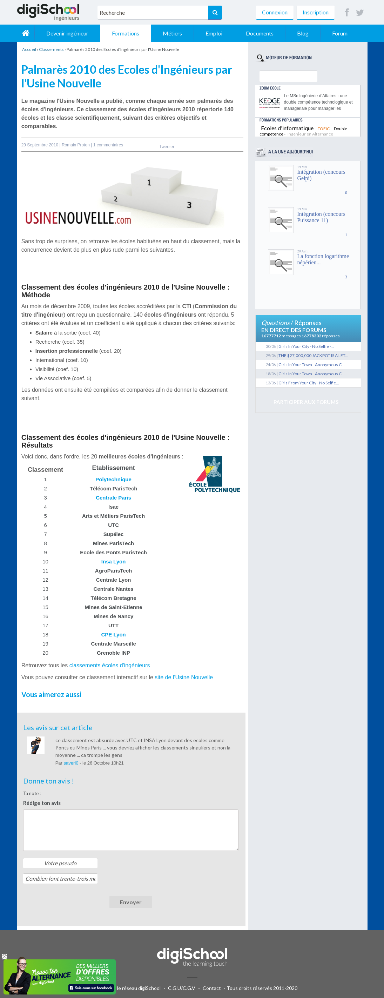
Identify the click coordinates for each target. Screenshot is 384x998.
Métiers (172, 33)
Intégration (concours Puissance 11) (321, 217)
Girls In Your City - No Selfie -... (306, 346)
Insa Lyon (113, 561)
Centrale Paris (113, 498)
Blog (303, 33)
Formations (125, 33)
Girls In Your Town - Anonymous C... (311, 364)
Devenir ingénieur (67, 33)
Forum (340, 33)
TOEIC (324, 128)
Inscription (316, 12)
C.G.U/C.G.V (181, 988)
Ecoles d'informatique (287, 128)
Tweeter (166, 146)
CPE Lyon (113, 634)
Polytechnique (113, 479)
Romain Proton (76, 145)
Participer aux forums (306, 402)
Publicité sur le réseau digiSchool (125, 988)
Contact (212, 988)
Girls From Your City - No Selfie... (308, 382)
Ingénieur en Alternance (310, 134)
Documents (260, 33)
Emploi (214, 33)
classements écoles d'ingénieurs (109, 665)
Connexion (275, 12)
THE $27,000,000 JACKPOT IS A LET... (313, 355)
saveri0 (72, 763)
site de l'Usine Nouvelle (184, 677)
